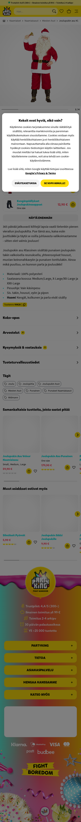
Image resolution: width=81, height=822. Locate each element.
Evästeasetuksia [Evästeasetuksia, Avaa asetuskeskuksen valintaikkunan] (24, 183)
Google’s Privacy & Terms (40, 173)
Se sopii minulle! (54, 183)
